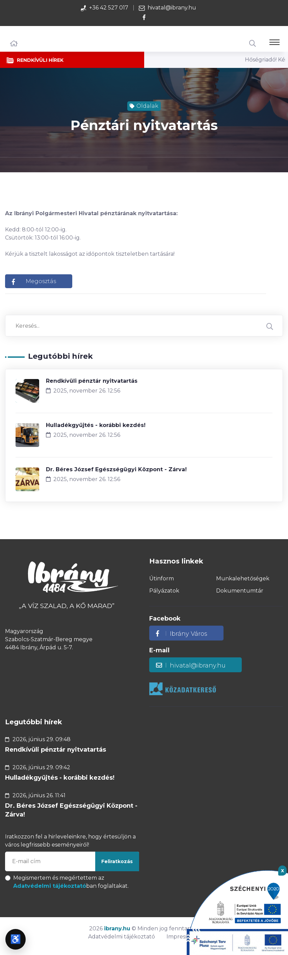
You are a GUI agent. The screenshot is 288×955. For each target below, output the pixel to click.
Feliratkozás (117, 861)
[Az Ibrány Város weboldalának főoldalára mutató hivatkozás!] (72, 578)
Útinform (161, 578)
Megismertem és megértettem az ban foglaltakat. (71, 882)
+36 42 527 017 (108, 7)
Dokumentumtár (239, 590)
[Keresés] (252, 44)
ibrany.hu (117, 928)
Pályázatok (164, 590)
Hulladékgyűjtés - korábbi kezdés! (96, 425)
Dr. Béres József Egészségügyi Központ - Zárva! (116, 469)
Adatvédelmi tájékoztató (49, 886)
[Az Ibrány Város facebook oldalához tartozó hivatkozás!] (144, 17)
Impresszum (183, 936)
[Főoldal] (14, 44)
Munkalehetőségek (242, 578)
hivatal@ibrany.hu (172, 7)
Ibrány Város (181, 633)
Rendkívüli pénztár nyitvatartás (91, 381)
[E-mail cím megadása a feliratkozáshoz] (72, 861)
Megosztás (34, 281)
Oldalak (144, 106)
